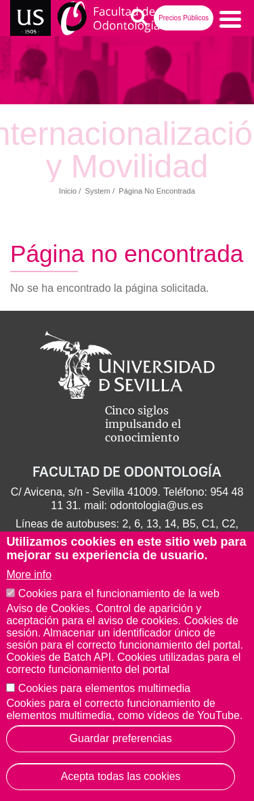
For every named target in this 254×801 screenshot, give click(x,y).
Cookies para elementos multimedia (104, 688)
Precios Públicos (183, 18)
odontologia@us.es (156, 505)
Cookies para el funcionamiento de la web (118, 593)
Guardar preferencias (121, 738)
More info (28, 574)
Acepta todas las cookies (121, 776)
